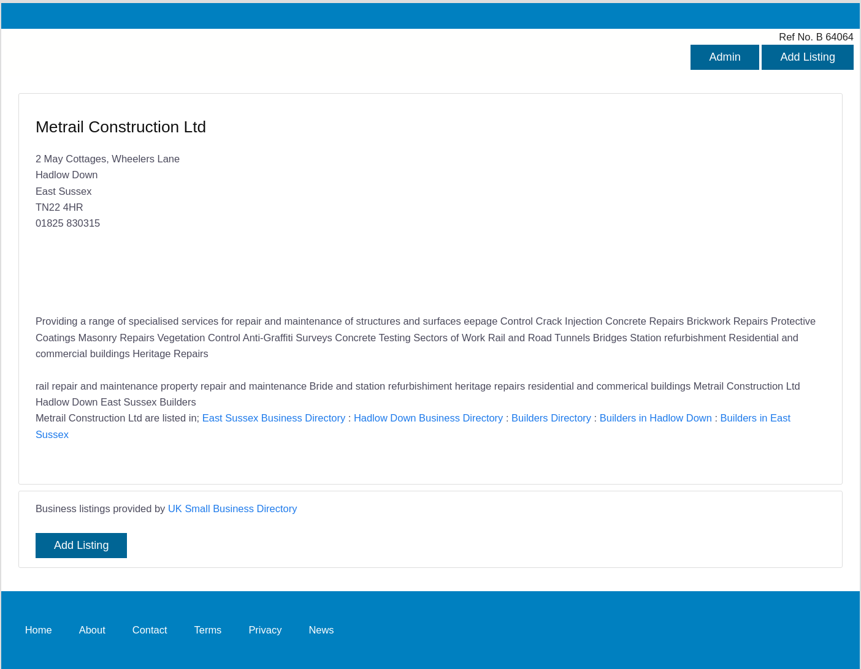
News (321, 629)
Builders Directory (551, 417)
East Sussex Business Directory (273, 417)
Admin (724, 57)
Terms (208, 629)
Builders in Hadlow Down (656, 417)
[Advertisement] (622, 205)
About (92, 629)
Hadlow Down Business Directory (428, 417)
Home (38, 629)
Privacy (264, 629)
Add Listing (807, 57)
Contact (149, 629)
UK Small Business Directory (232, 508)
